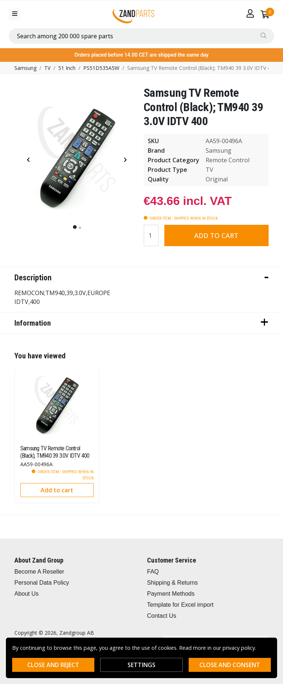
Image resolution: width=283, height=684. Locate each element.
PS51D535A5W (101, 67)
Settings (141, 665)
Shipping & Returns (172, 583)
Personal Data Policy (41, 583)
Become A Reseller (39, 571)
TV (47, 67)
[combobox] (141, 36)
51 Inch (67, 67)
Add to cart (216, 235)
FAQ (153, 571)
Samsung (25, 67)
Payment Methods (171, 594)
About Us (26, 594)
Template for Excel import (180, 605)
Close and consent (229, 665)
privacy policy (239, 647)
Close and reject (53, 665)
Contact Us (161, 616)
